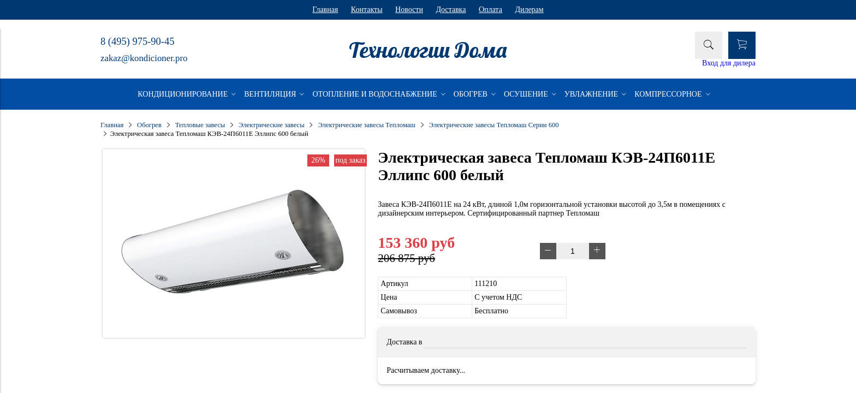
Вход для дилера (729, 63)
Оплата (490, 9)
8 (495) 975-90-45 (137, 41)
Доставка (451, 9)
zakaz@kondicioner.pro (143, 58)
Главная (325, 9)
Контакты (367, 9)
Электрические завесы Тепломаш (366, 125)
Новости (409, 9)
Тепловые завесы (200, 125)
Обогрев (149, 125)
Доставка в (404, 342)
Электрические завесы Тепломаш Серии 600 (494, 125)
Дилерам (529, 9)
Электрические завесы (271, 125)
